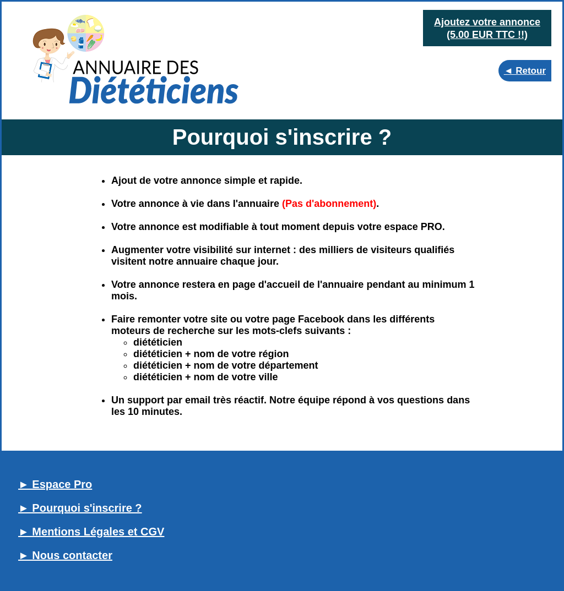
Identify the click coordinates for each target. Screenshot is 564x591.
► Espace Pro (55, 484)
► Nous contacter (65, 555)
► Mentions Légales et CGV (91, 532)
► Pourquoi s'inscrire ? (80, 508)
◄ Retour (525, 70)
